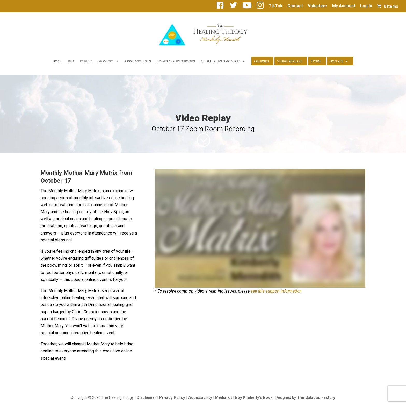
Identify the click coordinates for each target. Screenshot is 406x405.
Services (106, 61)
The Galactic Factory (316, 397)
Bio (71, 61)
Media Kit (223, 397)
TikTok (275, 6)
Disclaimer (146, 397)
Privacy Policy (172, 397)
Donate (336, 61)
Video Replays (289, 61)
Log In (366, 6)
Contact (295, 6)
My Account (343, 6)
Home (57, 61)
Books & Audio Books (176, 61)
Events (86, 61)
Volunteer (317, 6)
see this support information (276, 291)
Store (316, 61)
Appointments (138, 61)
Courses (261, 61)
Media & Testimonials (221, 61)
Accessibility (200, 397)
